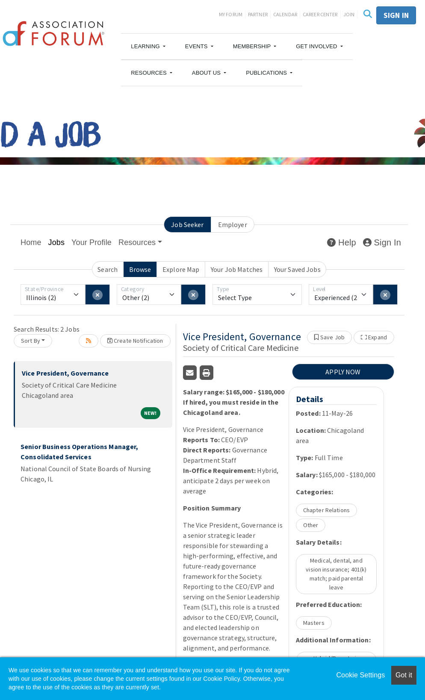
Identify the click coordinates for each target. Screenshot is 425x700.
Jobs (56, 242)
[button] (148, 46)
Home (31, 242)
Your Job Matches (237, 269)
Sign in (396, 15)
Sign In (382, 242)
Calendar (285, 14)
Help (341, 242)
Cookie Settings (360, 675)
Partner (258, 14)
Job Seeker (187, 224)
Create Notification (135, 340)
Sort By (30, 340)
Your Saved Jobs (297, 269)
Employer (232, 224)
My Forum (230, 14)
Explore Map (180, 269)
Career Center (320, 14)
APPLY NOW (342, 372)
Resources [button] (137, 242)
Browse (140, 269)
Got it (403, 675)
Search (107, 269)
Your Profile (91, 242)
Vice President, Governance (65, 373)
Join (349, 14)
